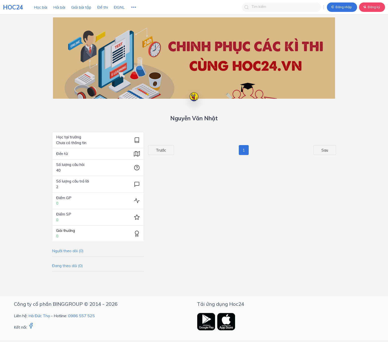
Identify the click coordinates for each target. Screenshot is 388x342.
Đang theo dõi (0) (67, 265)
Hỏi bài (59, 7)
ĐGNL (119, 7)
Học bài (40, 7)
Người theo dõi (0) (68, 250)
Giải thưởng (65, 230)
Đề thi (102, 7)
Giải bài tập (81, 7)
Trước (156, 150)
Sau (329, 150)
